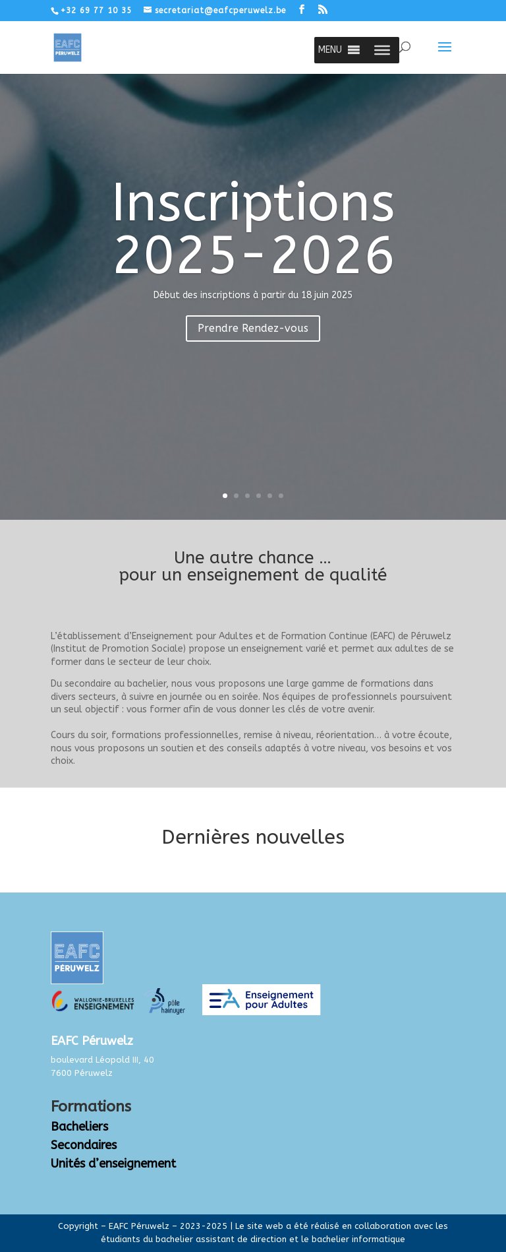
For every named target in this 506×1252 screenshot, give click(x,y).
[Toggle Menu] (382, 50)
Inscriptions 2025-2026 (253, 229)
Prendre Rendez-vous (253, 328)
